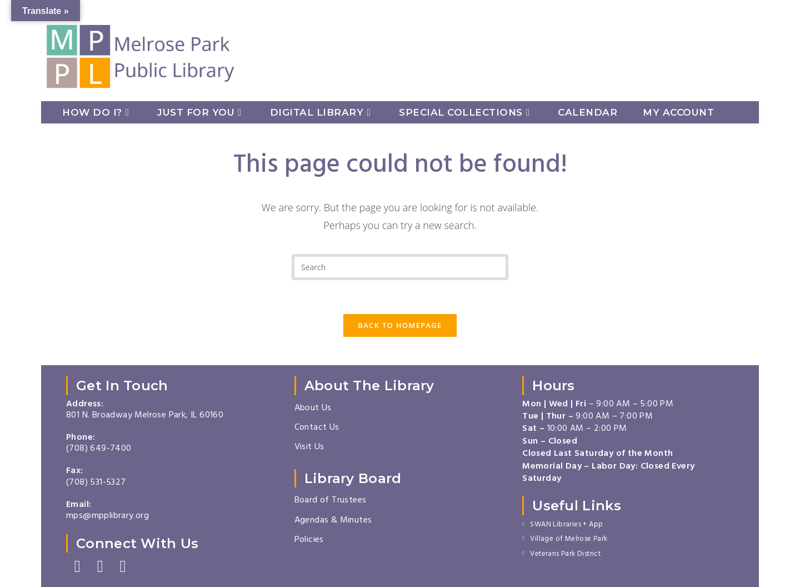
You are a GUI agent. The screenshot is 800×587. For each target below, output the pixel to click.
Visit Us (309, 447)
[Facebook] (77, 567)
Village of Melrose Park (568, 540)
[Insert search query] (400, 267)
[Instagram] (100, 567)
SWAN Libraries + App (566, 525)
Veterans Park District (565, 555)
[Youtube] (123, 567)
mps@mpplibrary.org (107, 516)
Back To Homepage (400, 325)
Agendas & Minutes (333, 521)
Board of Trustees (330, 501)
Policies (309, 540)
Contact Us (316, 428)
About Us (313, 408)
